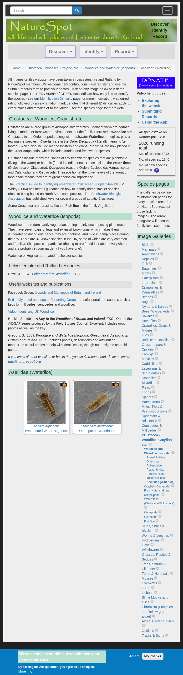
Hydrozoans (151, 540)
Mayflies (148, 359)
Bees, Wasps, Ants (156, 311)
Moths (146, 273)
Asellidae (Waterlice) (160, 482)
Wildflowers (150, 550)
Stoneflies (149, 378)
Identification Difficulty (56, 98)
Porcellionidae (155, 474)
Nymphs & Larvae (155, 306)
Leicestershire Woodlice (51, 274)
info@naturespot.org (24, 361)
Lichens (147, 593)
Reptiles (148, 259)
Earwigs (148, 354)
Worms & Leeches (155, 535)
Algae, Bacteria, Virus (158, 621)
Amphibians (150, 254)
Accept (134, 658)
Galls (145, 545)
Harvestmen (151, 402)
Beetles (147, 297)
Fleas (146, 387)
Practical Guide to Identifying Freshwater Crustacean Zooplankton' (64, 184)
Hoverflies (149, 321)
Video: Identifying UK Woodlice (31, 311)
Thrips (146, 392)
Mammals (149, 249)
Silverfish (148, 383)
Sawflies (148, 316)
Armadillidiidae (156, 457)
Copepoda (150, 512)
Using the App (155, 122)
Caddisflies (150, 364)
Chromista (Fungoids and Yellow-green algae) (157, 611)
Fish (145, 264)
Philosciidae (154, 465)
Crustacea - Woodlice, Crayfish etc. (53, 68)
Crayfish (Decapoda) (157, 486)
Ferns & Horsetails (155, 574)
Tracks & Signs (153, 635)
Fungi (146, 588)
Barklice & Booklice (156, 340)
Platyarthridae (155, 469)
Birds (145, 245)
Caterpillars (150, 278)
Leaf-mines (150, 283)
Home (16, 68)
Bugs (145, 302)
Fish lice (149, 521)
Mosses (147, 578)
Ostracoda (150, 517)
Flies (145, 335)
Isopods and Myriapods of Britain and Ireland (68, 292)
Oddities (148, 631)
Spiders (147, 397)
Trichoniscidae (156, 478)
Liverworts (149, 583)
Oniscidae (153, 461)
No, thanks (153, 658)
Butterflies (149, 268)
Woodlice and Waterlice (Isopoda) (110, 68)
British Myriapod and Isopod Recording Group (42, 300)
